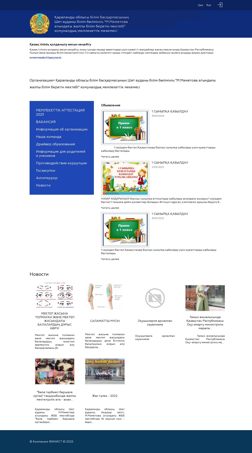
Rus (208, 5)
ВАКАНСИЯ (46, 122)
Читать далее (110, 156)
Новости (43, 185)
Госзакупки (45, 170)
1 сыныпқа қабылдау (170, 111)
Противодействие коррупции (61, 163)
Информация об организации (61, 129)
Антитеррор (47, 178)
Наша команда (48, 137)
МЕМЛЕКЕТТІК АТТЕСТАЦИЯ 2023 (60, 112)
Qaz (200, 5)
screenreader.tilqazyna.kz (45, 57)
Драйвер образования (55, 144)
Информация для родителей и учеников (60, 153)
